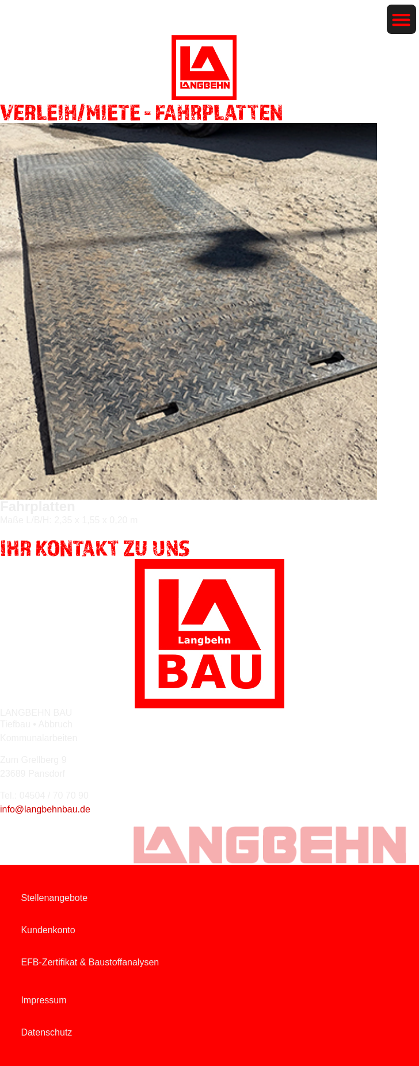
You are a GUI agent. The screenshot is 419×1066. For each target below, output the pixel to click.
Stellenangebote (54, 898)
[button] (401, 19)
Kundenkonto (48, 930)
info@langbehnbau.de (45, 809)
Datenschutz (46, 1032)
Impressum (43, 1000)
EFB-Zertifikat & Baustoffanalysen (90, 962)
